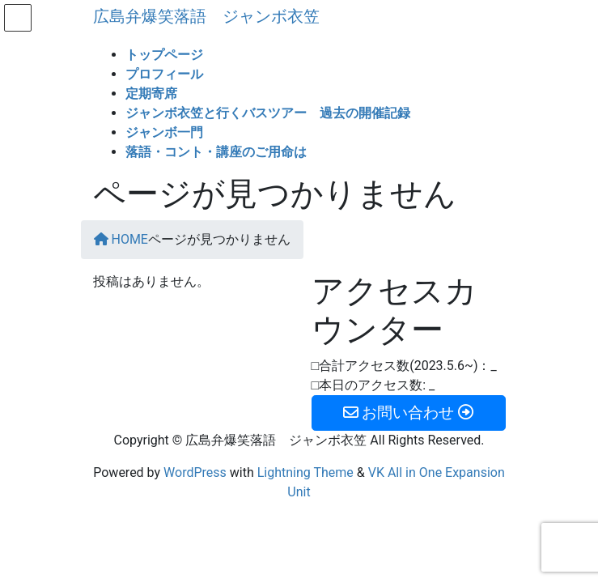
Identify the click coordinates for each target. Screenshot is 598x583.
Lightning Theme (305, 472)
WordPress (195, 472)
